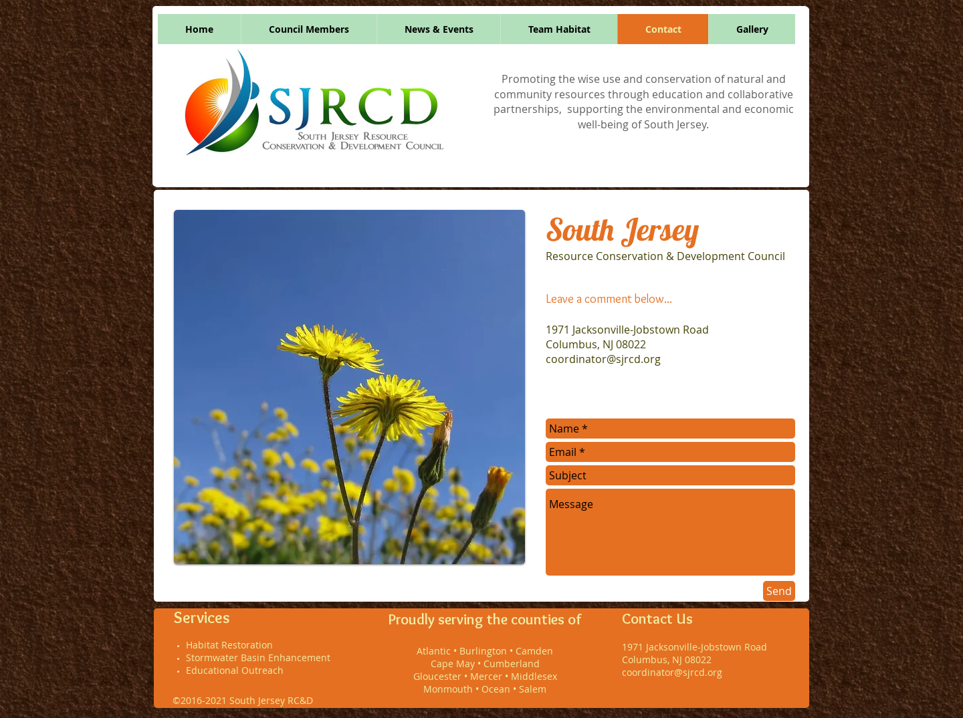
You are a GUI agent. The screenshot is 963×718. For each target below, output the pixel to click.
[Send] (779, 591)
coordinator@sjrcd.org (603, 359)
